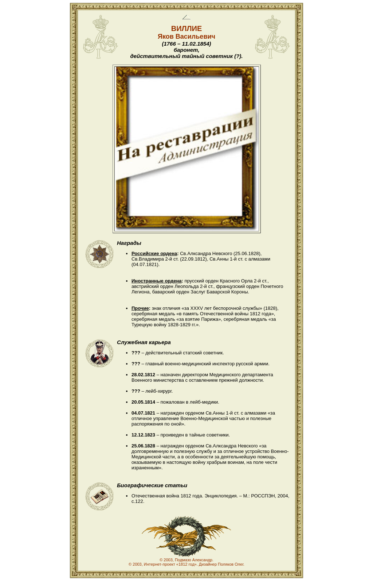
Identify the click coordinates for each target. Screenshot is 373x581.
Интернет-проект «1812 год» (170, 564)
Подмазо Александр (193, 560)
